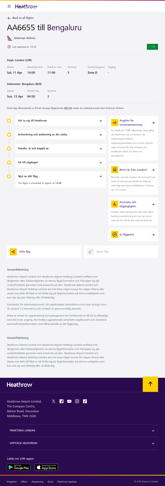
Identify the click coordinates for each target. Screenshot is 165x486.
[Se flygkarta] (133, 234)
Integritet (12, 481)
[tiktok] (85, 401)
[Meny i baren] (9, 6)
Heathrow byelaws (67, 481)
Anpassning (38, 481)
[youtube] (69, 401)
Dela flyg (20, 251)
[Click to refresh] (9, 47)
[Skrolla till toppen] (150, 384)
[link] (133, 138)
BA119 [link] (68, 108)
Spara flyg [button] (98, 251)
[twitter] (54, 401)
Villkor (24, 481)
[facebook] (61, 401)
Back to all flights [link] (20, 18)
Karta (50, 481)
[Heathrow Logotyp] (26, 6)
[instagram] (77, 401)
